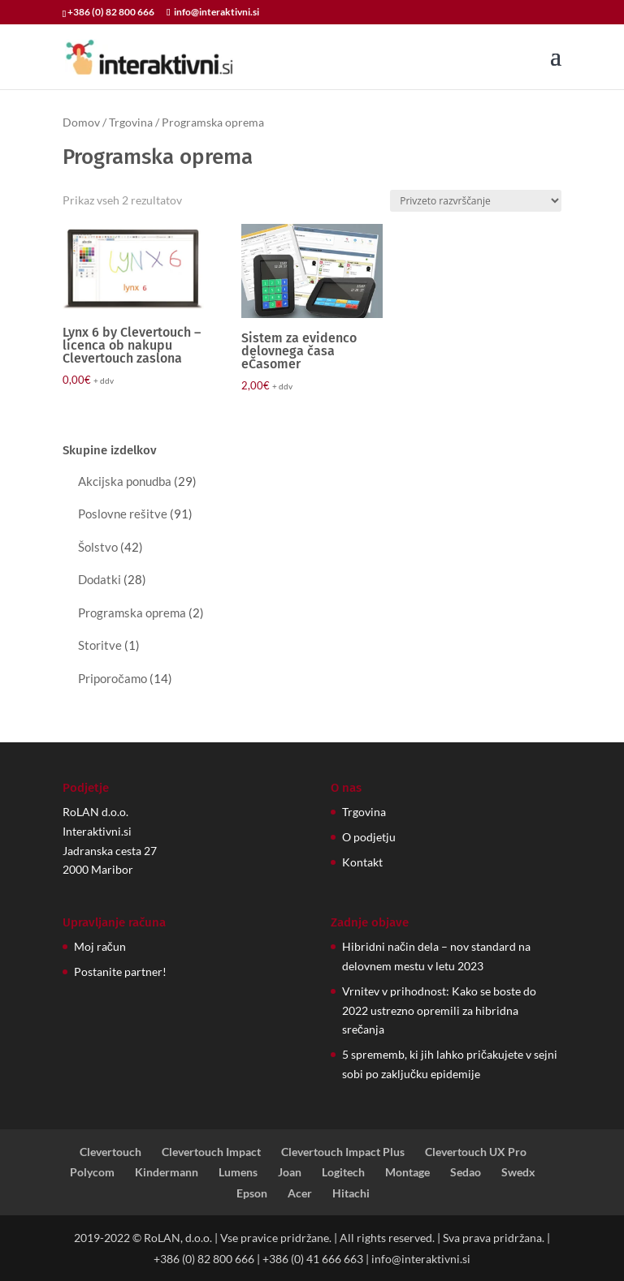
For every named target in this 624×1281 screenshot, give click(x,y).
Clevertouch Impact (211, 1151)
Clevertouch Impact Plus (343, 1151)
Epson (251, 1193)
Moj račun (100, 946)
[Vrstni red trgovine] (475, 201)
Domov (81, 122)
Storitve (100, 645)
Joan (289, 1172)
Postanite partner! (120, 971)
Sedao (465, 1172)
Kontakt (362, 862)
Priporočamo (112, 678)
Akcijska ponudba (124, 481)
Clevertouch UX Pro (475, 1151)
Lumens (238, 1172)
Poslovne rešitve (122, 513)
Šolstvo (98, 546)
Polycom (92, 1172)
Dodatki (99, 579)
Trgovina (131, 122)
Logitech (343, 1172)
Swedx (518, 1172)
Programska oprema (132, 612)
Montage (407, 1172)
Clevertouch (110, 1151)
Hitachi (351, 1193)
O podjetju (369, 837)
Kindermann (166, 1172)
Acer (300, 1193)
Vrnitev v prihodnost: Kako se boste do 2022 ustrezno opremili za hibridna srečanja (439, 1010)
